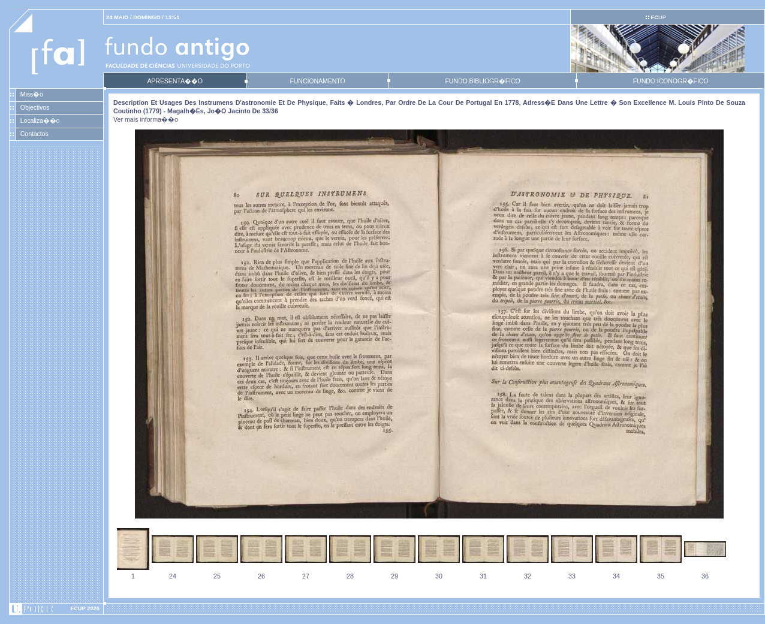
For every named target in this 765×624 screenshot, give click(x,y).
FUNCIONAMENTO (317, 81)
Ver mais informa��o (145, 119)
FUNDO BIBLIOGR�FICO (482, 81)
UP (657, 17)
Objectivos (34, 107)
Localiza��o (40, 120)
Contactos (34, 133)
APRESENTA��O (174, 81)
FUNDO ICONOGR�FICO (671, 81)
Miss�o (31, 94)
